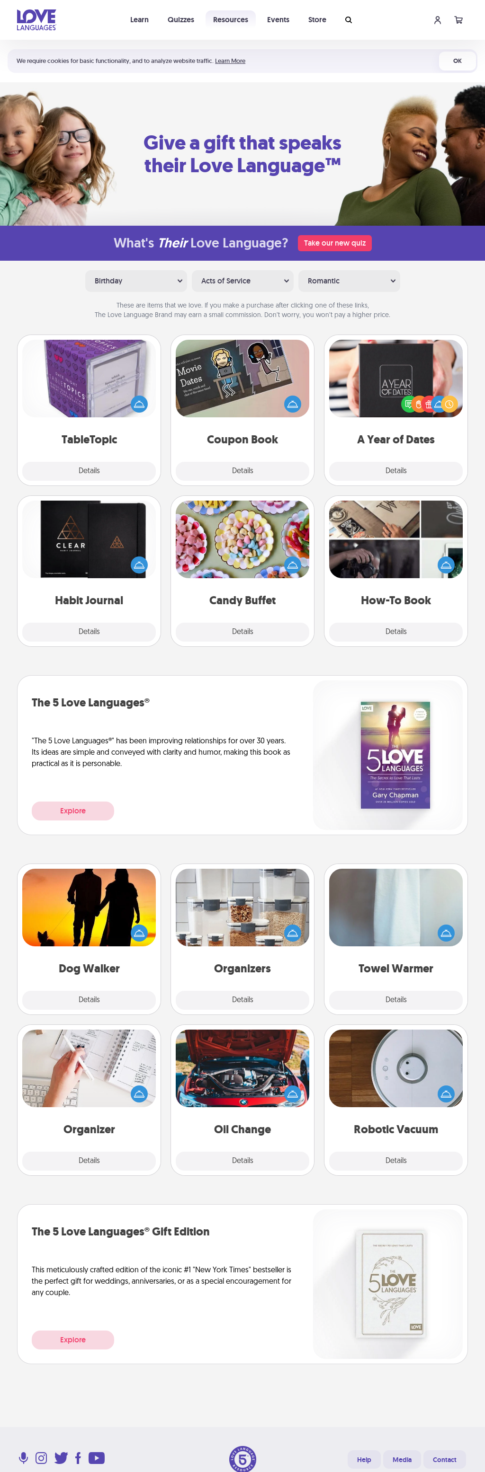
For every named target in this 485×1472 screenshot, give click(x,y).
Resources (230, 20)
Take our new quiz (335, 243)
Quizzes (181, 20)
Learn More (230, 61)
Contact (445, 1459)
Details (89, 471)
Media (402, 1459)
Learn (139, 20)
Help (364, 1459)
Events (278, 20)
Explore (73, 811)
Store (317, 20)
